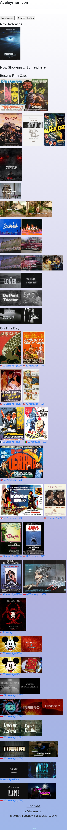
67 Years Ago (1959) (13, 695)
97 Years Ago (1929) (12, 365)
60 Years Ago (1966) (13, 479)
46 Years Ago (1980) (12, 594)
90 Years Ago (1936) (12, 653)
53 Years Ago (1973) (56, 518)
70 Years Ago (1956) (35, 403)
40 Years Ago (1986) (36, 594)
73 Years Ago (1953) (12, 403)
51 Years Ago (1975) (35, 556)
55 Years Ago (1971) (13, 737)
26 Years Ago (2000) (13, 758)
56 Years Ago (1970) (13, 716)
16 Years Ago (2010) (13, 800)
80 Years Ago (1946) (35, 365)
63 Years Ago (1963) (37, 441)
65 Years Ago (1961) (12, 441)
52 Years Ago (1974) (12, 556)
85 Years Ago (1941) (12, 674)
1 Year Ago (8, 632)
